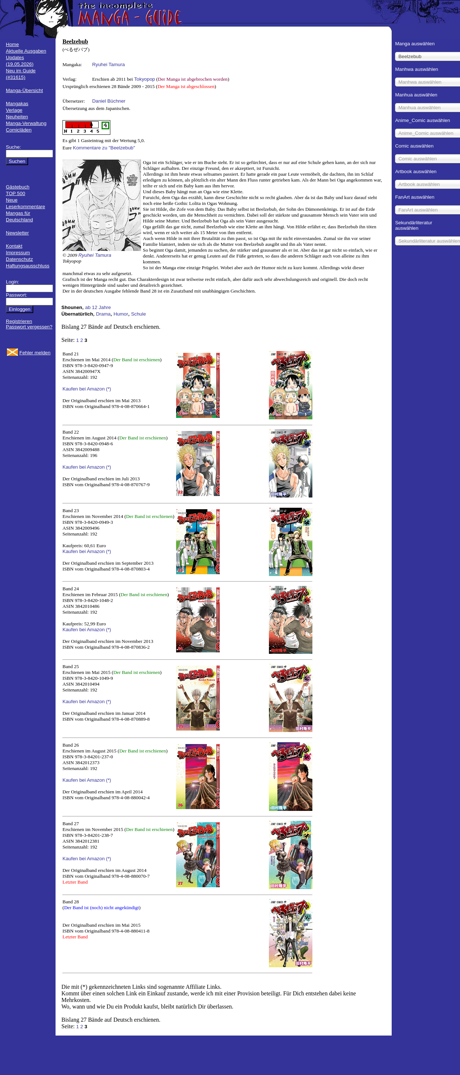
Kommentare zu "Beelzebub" (104, 147)
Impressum (18, 252)
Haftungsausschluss (27, 265)
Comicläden (18, 130)
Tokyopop (144, 79)
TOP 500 (15, 193)
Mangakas (17, 103)
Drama (103, 314)
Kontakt (14, 246)
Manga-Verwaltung (26, 123)
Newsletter (17, 233)
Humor (121, 314)
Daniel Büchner (108, 101)
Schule (138, 314)
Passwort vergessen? (29, 326)
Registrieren (19, 321)
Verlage (14, 110)
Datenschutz (19, 259)
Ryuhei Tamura (108, 64)
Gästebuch (17, 187)
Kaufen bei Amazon (83, 389)
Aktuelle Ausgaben (26, 51)
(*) (108, 389)
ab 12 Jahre (98, 307)
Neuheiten (17, 116)
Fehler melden (34, 352)
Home (12, 44)
